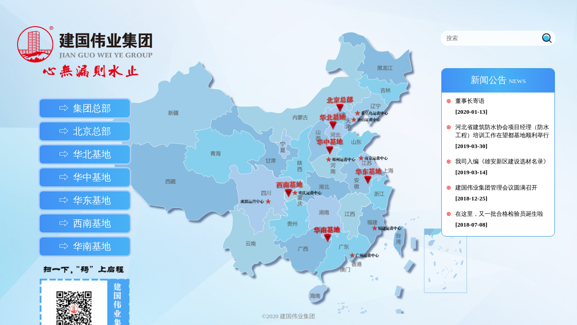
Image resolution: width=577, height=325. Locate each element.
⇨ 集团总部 (85, 108)
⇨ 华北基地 (85, 154)
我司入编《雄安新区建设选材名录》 (502, 161)
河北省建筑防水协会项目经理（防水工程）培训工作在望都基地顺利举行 (502, 131)
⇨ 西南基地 (85, 223)
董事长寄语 (470, 101)
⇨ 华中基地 (85, 177)
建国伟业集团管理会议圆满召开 (496, 187)
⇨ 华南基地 (85, 246)
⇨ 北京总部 (85, 131)
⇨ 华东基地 (85, 200)
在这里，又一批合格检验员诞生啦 (499, 213)
